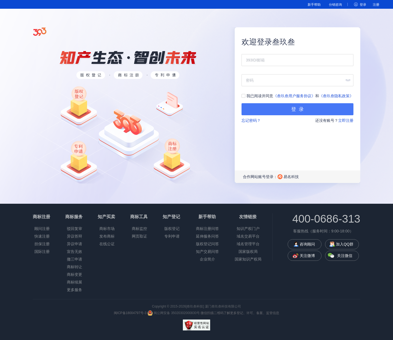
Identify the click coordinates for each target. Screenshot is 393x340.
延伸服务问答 (207, 236)
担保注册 (42, 244)
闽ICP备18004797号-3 (130, 313)
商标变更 (74, 274)
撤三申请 (74, 259)
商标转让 (74, 267)
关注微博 (307, 255)
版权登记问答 (207, 244)
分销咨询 (335, 5)
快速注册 (42, 236)
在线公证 (107, 244)
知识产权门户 (248, 228)
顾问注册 (42, 228)
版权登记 (172, 228)
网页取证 (139, 236)
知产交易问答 (207, 251)
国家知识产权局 (248, 259)
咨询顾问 (307, 244)
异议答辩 (74, 236)
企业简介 (207, 259)
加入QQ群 (344, 244)
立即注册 (345, 120)
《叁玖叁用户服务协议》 (294, 96)
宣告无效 (74, 251)
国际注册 (42, 251)
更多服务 (74, 290)
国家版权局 (248, 251)
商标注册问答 (207, 228)
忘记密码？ (251, 120)
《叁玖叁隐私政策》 (336, 96)
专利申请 (172, 236)
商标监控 (139, 228)
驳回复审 (74, 228)
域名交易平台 (248, 236)
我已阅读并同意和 (297, 96)
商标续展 (74, 282)
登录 (363, 5)
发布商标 (107, 236)
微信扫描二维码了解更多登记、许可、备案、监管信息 (240, 313)
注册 (376, 5)
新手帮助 (314, 5)
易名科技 (291, 177)
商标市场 (107, 228)
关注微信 (344, 255)
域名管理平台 (248, 244)
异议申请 (74, 244)
